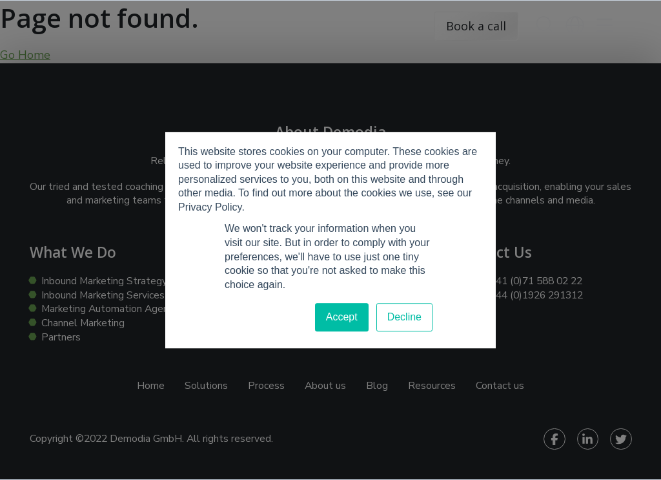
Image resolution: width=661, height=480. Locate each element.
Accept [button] (342, 317)
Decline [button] (404, 317)
